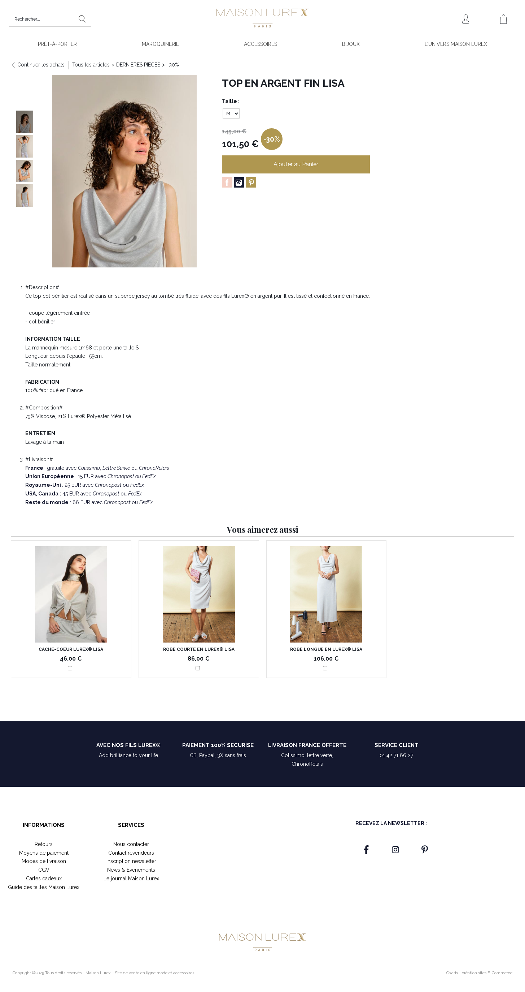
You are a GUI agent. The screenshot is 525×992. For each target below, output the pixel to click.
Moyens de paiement (44, 853)
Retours (44, 844)
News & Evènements (131, 870)
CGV (43, 870)
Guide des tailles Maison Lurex (43, 887)
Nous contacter (131, 844)
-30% (173, 65)
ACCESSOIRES (260, 44)
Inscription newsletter (131, 861)
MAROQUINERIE (160, 44)
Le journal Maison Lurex (131, 878)
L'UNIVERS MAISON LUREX (456, 44)
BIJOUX (351, 44)
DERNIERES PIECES (138, 65)
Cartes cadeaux (44, 878)
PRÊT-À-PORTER (57, 44)
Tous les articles (91, 65)
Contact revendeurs (131, 853)
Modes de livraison (44, 861)
